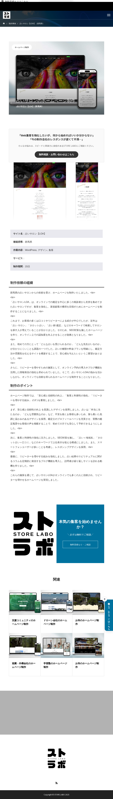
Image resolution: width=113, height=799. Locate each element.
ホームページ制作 (22, 47)
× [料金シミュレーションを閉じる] (104, 599)
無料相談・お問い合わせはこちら (56, 154)
